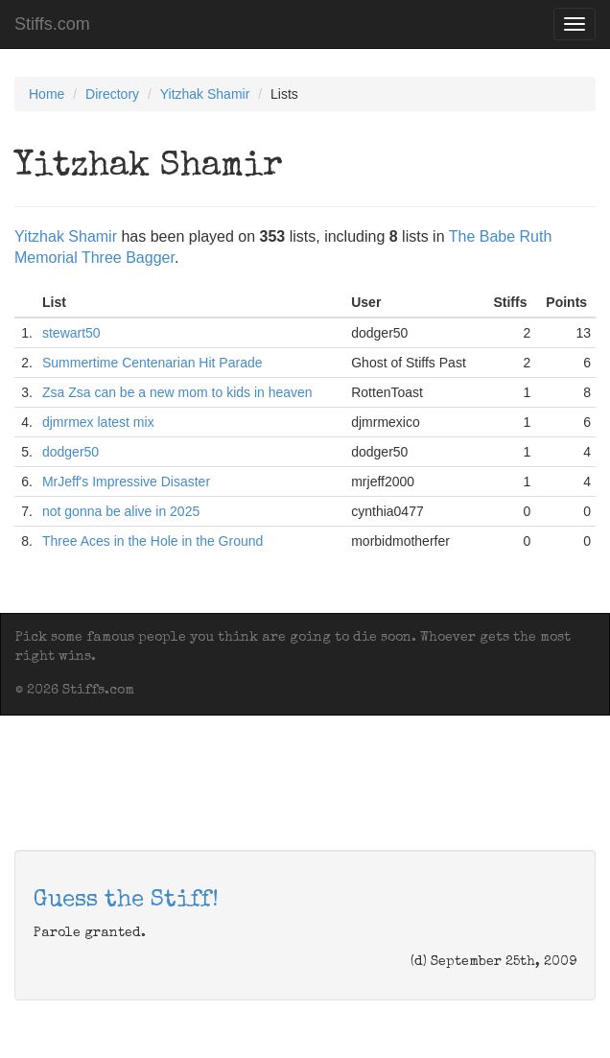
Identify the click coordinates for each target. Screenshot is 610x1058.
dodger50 (70, 451)
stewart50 (71, 333)
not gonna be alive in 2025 (120, 511)
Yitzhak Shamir (205, 94)
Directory (112, 94)
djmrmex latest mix (98, 422)
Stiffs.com (52, 24)
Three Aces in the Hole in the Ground (152, 541)
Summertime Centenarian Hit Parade (152, 362)
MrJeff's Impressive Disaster (126, 481)
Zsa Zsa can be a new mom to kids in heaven (177, 392)
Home (46, 94)
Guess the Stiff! (126, 900)
